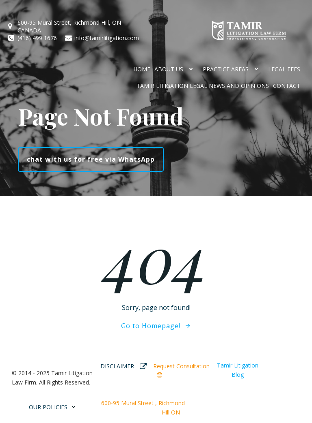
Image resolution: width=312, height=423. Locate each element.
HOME (141, 69)
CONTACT (286, 86)
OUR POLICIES (54, 407)
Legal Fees (284, 69)
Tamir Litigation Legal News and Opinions (202, 86)
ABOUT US (176, 69)
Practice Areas (233, 69)
